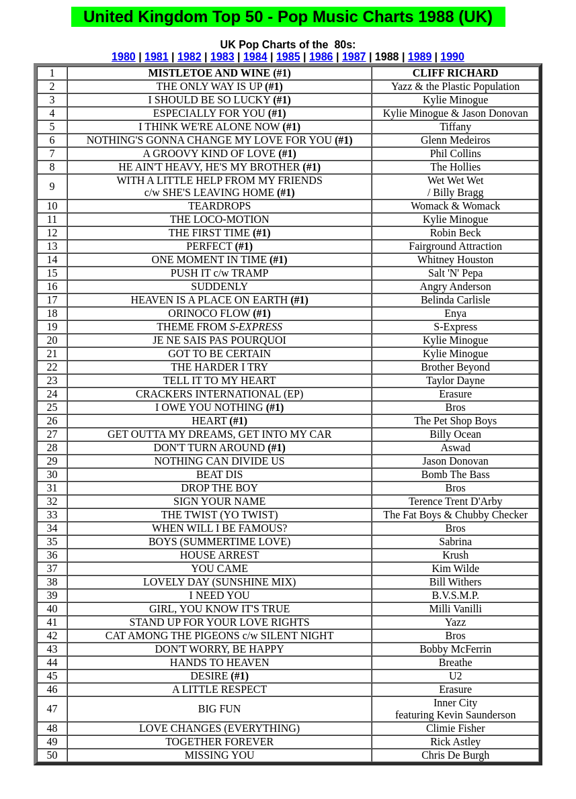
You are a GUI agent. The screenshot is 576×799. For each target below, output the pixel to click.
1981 (157, 56)
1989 (420, 56)
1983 (222, 56)
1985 (288, 56)
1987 (354, 56)
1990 (452, 56)
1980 (124, 56)
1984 (255, 56)
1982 (189, 56)
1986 (321, 56)
